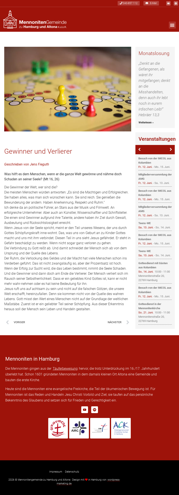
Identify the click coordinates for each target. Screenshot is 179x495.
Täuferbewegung (65, 369)
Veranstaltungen (157, 139)
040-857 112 (129, 3)
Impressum (55, 471)
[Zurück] (139, 150)
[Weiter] (171, 150)
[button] (172, 25)
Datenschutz (72, 471)
